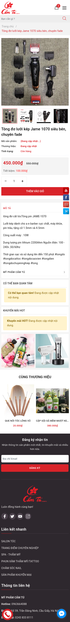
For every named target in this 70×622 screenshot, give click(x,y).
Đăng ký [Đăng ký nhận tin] (34, 438)
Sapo (43, 618)
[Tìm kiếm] (64, 18)
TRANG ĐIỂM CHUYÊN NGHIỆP (20, 501)
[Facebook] (4, 470)
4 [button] (36, 102)
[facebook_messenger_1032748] (61, 613)
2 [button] (33, 102)
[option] (35, 72)
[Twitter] (12, 470)
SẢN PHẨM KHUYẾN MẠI (16, 528)
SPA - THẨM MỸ (11, 508)
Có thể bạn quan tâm (17, 283)
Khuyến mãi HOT (14, 310)
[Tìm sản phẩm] (29, 18)
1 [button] (31, 102)
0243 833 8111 (24, 571)
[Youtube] (20, 470)
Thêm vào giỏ (35, 191)
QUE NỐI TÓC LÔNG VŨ (18, 391)
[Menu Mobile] (65, 7)
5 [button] (38, 102)
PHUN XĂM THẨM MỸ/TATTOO (20, 515)
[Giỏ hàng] (56, 7)
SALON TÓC (8, 495)
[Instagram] (28, 470)
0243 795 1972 (24, 584)
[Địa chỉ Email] (35, 429)
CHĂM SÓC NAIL (11, 521)
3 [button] (35, 102)
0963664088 (19, 557)
